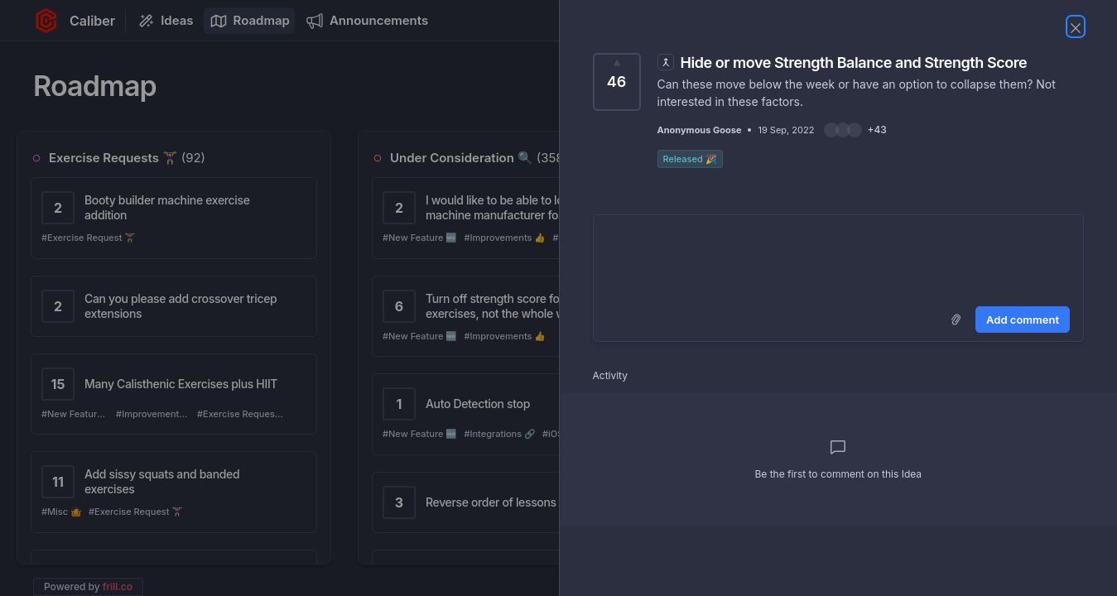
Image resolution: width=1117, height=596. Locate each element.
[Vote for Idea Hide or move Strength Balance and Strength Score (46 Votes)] (617, 82)
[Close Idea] (1075, 26)
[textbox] (839, 257)
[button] (855, 130)
